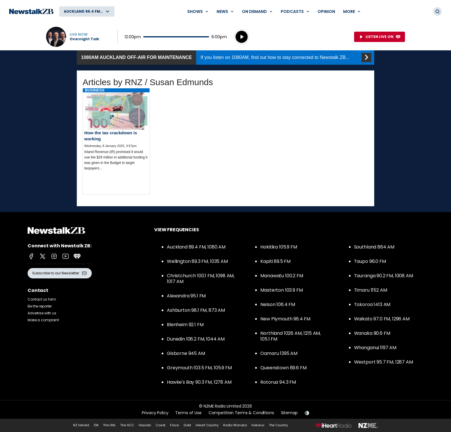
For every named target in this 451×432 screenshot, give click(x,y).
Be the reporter (40, 306)
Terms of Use (188, 413)
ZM (95, 425)
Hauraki (145, 425)
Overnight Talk (84, 39)
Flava (174, 425)
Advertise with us (42, 313)
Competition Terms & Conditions (241, 413)
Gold (187, 425)
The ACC (127, 425)
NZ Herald (81, 425)
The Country (278, 425)
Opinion (326, 11)
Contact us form (42, 299)
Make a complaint (43, 320)
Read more (116, 134)
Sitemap (289, 413)
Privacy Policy (155, 413)
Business (94, 90)
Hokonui (257, 425)
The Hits (109, 425)
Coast (160, 425)
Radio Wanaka (235, 425)
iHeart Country (207, 425)
